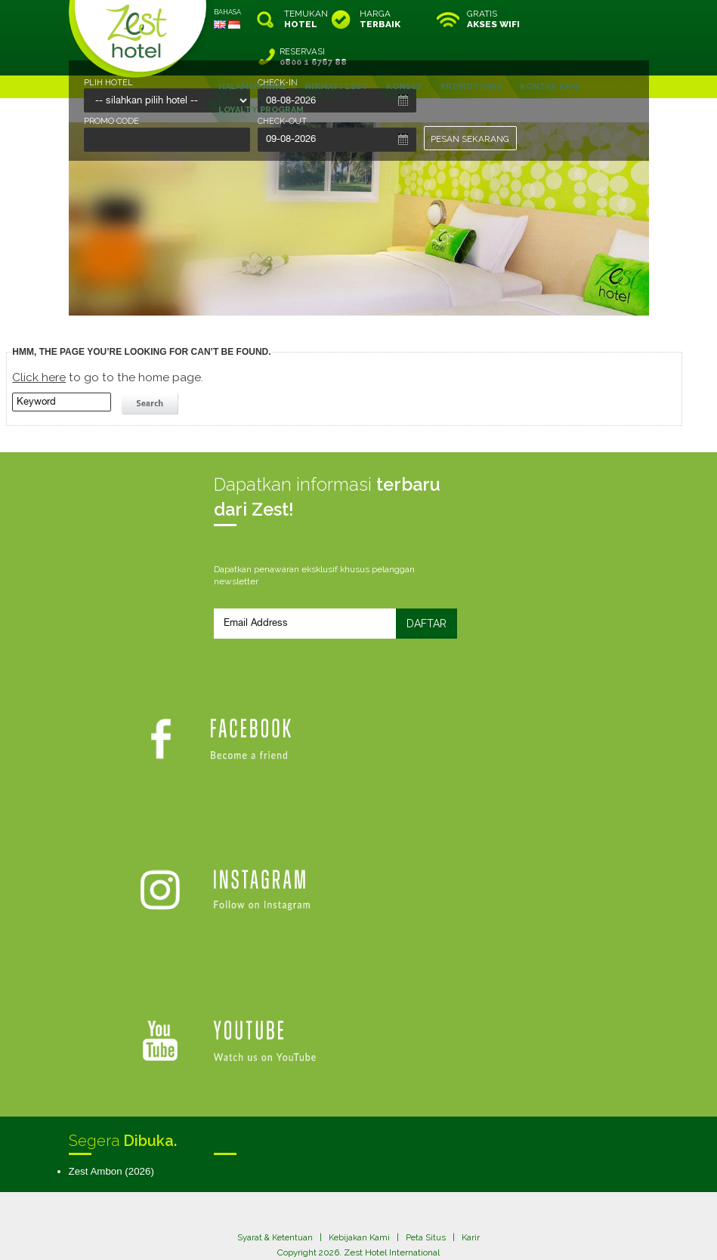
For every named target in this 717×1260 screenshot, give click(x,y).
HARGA (380, 18)
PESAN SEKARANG (470, 139)
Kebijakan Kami (360, 1048)
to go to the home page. (108, 339)
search (152, 366)
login (416, 1221)
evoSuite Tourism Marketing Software (311, 1233)
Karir (474, 1048)
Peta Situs (428, 1048)
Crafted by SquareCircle (445, 1233)
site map (309, 1221)
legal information (366, 1221)
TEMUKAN (305, 18)
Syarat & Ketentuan (273, 1048)
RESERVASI (609, 18)
